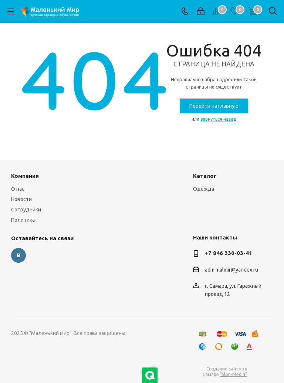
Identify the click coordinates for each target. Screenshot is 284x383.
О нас (17, 189)
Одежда (203, 189)
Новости (21, 199)
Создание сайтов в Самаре (225, 371)
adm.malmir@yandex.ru (231, 270)
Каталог (204, 176)
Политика (23, 220)
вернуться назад (218, 119)
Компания (25, 176)
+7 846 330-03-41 (228, 253)
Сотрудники (26, 210)
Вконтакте (18, 255)
